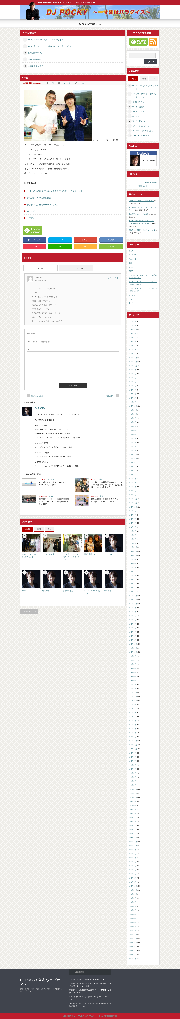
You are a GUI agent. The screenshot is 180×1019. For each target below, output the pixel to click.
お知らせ (51, 479)
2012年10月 (133, 652)
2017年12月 (133, 406)
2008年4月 (132, 870)
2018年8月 (132, 374)
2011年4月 (132, 725)
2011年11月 (133, 696)
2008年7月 (132, 858)
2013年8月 (132, 612)
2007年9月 (132, 898)
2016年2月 (132, 491)
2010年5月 (132, 769)
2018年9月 (132, 370)
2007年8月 (132, 902)
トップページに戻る (29, 611)
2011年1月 (132, 737)
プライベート (133, 295)
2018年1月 (132, 402)
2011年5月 (132, 721)
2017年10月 (133, 414)
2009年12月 (133, 789)
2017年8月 (132, 422)
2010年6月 (132, 765)
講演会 (131, 271)
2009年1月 (132, 833)
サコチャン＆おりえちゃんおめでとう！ (45, 40)
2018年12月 (133, 358)
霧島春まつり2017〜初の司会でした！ (142, 230)
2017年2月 (132, 446)
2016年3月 (132, 487)
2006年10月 (133, 942)
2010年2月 (132, 781)
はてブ (111, 240)
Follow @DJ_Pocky (150, 182)
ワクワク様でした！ (140, 121)
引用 (116, 278)
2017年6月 (132, 430)
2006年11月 (133, 938)
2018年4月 (132, 390)
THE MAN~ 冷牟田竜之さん (142, 131)
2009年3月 (132, 825)
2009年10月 (133, 797)
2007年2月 (132, 926)
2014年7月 (132, 567)
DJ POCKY (81, 83)
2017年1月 (132, 450)
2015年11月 (133, 503)
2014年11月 (133, 551)
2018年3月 (132, 394)
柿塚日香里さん (35, 53)
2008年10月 (133, 845)
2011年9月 (132, 704)
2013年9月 (132, 608)
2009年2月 (132, 829)
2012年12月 (133, 644)
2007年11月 (133, 890)
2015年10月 (133, 507)
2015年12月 (133, 499)
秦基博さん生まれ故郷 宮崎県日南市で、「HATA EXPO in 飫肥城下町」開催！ (54, 501)
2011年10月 (133, 700)
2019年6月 (132, 337)
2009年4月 (132, 821)
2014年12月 (133, 547)
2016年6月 (132, 474)
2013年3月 (132, 632)
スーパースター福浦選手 (141, 136)
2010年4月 (132, 773)
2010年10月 (133, 749)
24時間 (27, 529)
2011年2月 (132, 733)
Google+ (86, 240)
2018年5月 (132, 386)
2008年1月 (132, 882)
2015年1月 (132, 543)
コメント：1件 (66, 83)
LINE (60, 246)
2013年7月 (132, 616)
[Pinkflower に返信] (110, 278)
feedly (111, 246)
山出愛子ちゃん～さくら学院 (139, 214)
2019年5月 (132, 341)
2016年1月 (132, 495)
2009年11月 (133, 793)
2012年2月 (132, 684)
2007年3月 (132, 922)
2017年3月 (132, 442)
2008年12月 (133, 837)
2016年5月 (132, 479)
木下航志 (31, 218)
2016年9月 (132, 462)
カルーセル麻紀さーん (140, 126)
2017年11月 (133, 410)
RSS (85, 246)
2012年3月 (132, 680)
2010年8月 (132, 757)
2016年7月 (132, 470)
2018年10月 (133, 366)
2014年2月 (132, 587)
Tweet (60, 240)
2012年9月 (132, 656)
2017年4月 (132, 438)
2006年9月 (132, 946)
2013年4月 (132, 628)
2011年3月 (132, 729)
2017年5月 (132, 434)
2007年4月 (132, 918)
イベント (52, 496)
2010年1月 (132, 785)
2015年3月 (132, 535)
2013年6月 (132, 620)
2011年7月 (132, 712)
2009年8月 (132, 805)
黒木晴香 (107, 591)
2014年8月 (132, 563)
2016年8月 (132, 466)
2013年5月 (132, 624)
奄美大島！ (46, 591)
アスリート (132, 259)
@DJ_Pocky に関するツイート (139, 186)
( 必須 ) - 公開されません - (39, 342)
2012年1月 (132, 688)
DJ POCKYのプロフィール (90, 24)
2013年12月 (133, 596)
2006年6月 (132, 959)
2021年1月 (132, 321)
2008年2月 (132, 878)
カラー (24, 591)
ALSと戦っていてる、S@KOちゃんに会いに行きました (52, 46)
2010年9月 (132, 753)
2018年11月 (133, 362)
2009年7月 (132, 809)
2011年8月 (132, 708)
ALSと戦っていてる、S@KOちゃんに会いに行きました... (71, 556)
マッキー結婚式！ (36, 59)
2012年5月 (132, 672)
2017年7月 (132, 426)
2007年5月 (132, 914)
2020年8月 (132, 325)
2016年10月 (133, 458)
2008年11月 (133, 842)
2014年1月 (132, 591)
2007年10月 (133, 894)
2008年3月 (132, 874)
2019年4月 (132, 345)
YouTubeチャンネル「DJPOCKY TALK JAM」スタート (88, 979)
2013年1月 (132, 640)
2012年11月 (133, 648)
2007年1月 (132, 930)
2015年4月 (132, 531)
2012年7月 (132, 664)
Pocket (34, 246)
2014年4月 (132, 579)
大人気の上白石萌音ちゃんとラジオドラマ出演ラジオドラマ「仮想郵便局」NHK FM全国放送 (107, 484)
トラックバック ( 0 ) (76, 268)
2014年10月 (133, 555)
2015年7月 (132, 519)
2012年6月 (132, 668)
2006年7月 (132, 954)
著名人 (131, 251)
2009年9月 (132, 801)
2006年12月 (133, 934)
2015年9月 (132, 511)
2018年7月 (132, 378)
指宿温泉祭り (110, 396)
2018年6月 (132, 382)
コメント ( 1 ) (40, 268)
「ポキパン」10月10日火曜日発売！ (141, 201)
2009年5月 (132, 817)
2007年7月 (132, 906)
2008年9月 (132, 850)
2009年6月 (132, 813)
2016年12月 (133, 454)
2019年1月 (132, 353)
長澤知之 (135, 116)
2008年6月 (132, 862)
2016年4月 (132, 482)
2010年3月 (132, 777)
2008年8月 (132, 854)
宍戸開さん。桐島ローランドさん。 (43, 204)
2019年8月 (132, 333)
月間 (49, 529)
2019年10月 (133, 329)
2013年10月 (133, 604)
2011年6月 (132, 716)
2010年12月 (133, 741)
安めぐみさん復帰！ (38, 396)
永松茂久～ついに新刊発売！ (40, 198)
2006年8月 (132, 950)
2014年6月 (132, 571)
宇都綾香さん (68, 591)
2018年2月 (132, 398)
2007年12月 (133, 886)
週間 (39, 529)
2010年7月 (132, 761)
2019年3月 (132, 349)
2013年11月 (133, 599)
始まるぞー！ (33, 211)
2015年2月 (132, 539)
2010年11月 (133, 745)
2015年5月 (132, 527)
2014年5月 (132, 575)
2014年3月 (132, 583)
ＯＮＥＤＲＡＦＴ (36, 66)
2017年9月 (132, 418)
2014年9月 (132, 559)
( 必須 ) (31, 333)
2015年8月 (132, 515)
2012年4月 (132, 676)
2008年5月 (132, 866)
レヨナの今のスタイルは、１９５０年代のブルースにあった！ (54, 191)
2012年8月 (132, 660)
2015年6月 (132, 523)
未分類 (51, 83)
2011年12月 (133, 692)
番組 (100, 479)
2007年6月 (132, 910)
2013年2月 (132, 636)
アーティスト (133, 255)
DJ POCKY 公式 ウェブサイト (40, 982)
